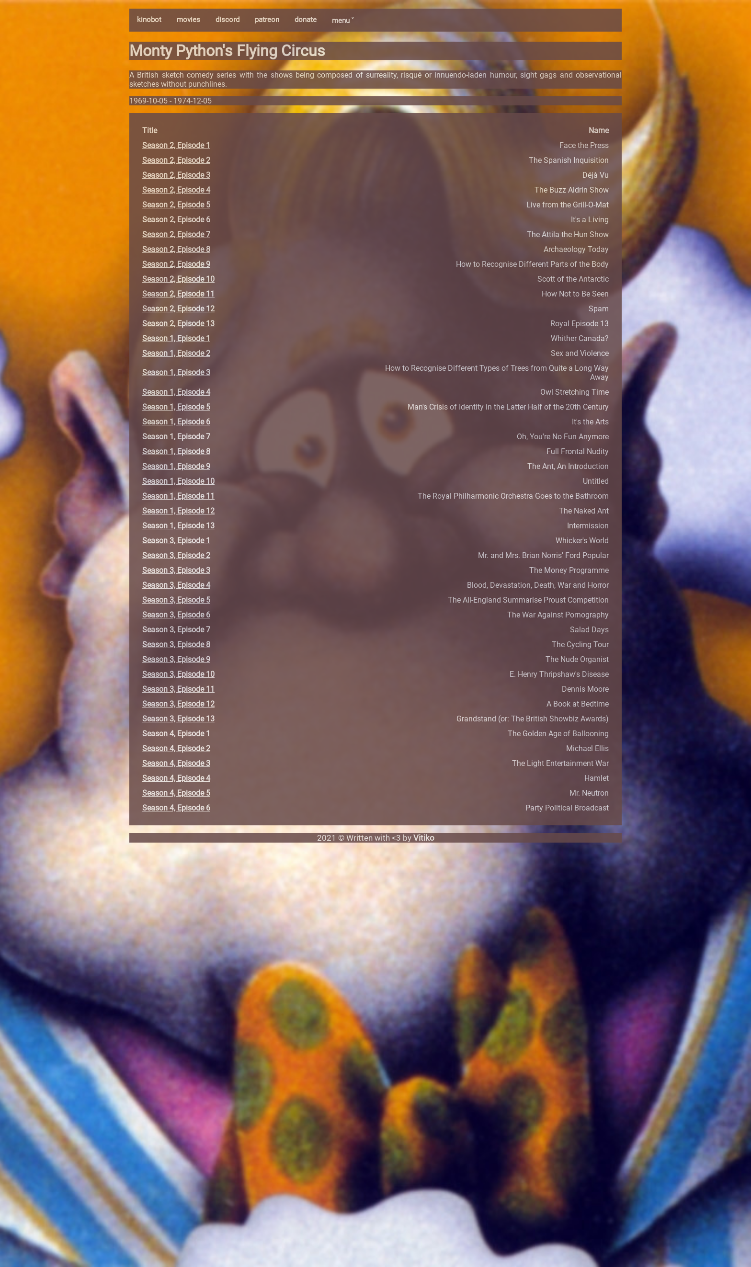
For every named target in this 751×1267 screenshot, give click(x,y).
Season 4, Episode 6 (176, 807)
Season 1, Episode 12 (178, 510)
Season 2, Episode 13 (178, 323)
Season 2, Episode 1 (176, 145)
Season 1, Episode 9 (176, 466)
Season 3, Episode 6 (176, 614)
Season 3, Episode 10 (178, 674)
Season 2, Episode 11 (178, 293)
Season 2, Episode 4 (176, 189)
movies (188, 19)
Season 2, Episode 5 (176, 204)
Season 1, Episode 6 (176, 421)
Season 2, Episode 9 (176, 264)
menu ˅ (342, 20)
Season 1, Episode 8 (176, 451)
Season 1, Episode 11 (178, 496)
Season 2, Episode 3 (176, 175)
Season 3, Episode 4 (176, 585)
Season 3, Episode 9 (176, 659)
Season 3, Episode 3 (176, 570)
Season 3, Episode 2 (176, 555)
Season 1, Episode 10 (178, 481)
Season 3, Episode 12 (178, 703)
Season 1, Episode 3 (176, 372)
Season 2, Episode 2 (176, 160)
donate (306, 19)
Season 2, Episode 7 (176, 234)
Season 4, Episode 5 (176, 793)
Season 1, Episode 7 (176, 436)
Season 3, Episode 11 (178, 689)
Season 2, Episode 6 (176, 219)
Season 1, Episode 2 (176, 353)
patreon (267, 19)
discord (227, 19)
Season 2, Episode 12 (178, 308)
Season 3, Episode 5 (176, 600)
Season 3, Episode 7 (176, 629)
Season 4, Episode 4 (176, 778)
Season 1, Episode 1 (176, 338)
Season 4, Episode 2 (176, 748)
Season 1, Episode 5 (176, 406)
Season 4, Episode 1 (176, 733)
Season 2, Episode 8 (176, 249)
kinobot (149, 19)
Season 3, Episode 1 (176, 540)
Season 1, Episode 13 (178, 525)
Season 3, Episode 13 (178, 718)
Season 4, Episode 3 (176, 763)
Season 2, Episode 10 (178, 279)
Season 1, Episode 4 (176, 392)
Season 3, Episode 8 (176, 644)
